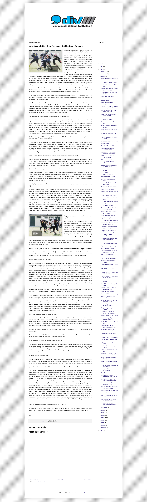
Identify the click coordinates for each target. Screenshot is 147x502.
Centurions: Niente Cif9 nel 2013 (109, 141)
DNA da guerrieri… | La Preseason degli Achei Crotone (107, 161)
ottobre (103, 76)
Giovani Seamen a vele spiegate (109, 337)
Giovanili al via (105, 393)
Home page (60, 479)
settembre (104, 407)
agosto (103, 410)
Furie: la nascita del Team (107, 373)
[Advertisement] (108, 445)
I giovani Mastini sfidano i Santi (109, 339)
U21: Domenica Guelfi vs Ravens (109, 220)
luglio (103, 412)
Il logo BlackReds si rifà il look (108, 146)
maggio (103, 417)
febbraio (103, 425)
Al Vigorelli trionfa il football (108, 176)
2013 (101, 67)
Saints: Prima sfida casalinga (108, 215)
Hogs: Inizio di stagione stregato (109, 246)
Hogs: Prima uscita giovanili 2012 (109, 390)
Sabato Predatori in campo (107, 291)
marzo (103, 422)
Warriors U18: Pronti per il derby (109, 294)
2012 (101, 69)
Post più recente (33, 479)
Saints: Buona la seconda (107, 248)
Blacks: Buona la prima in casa (108, 186)
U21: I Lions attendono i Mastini (109, 201)
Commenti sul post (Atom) (40, 482)
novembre (104, 74)
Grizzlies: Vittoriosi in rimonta (108, 258)
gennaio (103, 427)
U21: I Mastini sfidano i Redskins (109, 82)
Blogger (86, 493)
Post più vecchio (87, 479)
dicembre (104, 71)
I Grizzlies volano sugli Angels (108, 195)
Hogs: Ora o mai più (106, 218)
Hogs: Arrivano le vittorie (107, 189)
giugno (103, 415)
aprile (103, 420)
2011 (101, 430)
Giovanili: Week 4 (105, 100)
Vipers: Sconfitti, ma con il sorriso (109, 315)
